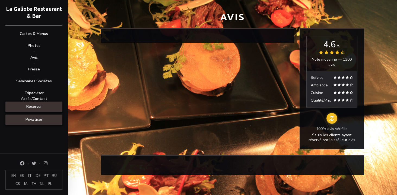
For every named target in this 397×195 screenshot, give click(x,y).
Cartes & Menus (34, 33)
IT (30, 175)
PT (46, 175)
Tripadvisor (34, 93)
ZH (33, 183)
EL (50, 183)
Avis (34, 57)
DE (38, 175)
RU (54, 175)
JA (26, 183)
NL (42, 183)
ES (22, 175)
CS (17, 183)
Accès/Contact (34, 98)
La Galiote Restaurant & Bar (34, 12)
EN (13, 175)
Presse (34, 69)
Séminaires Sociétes (34, 81)
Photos (34, 45)
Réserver (34, 106)
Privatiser (34, 119)
